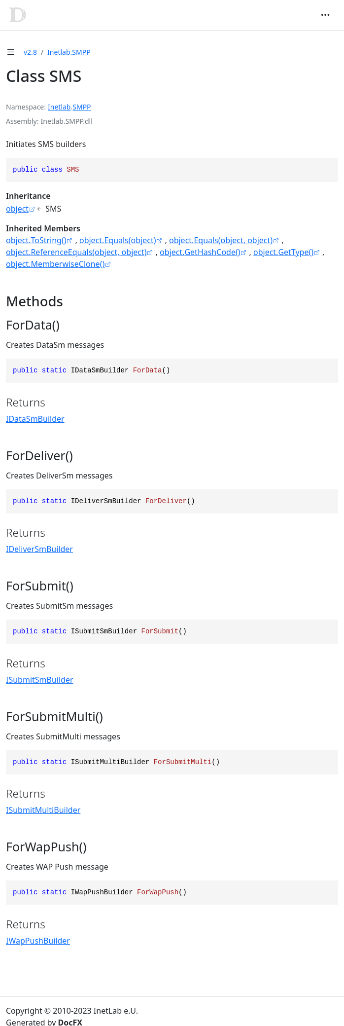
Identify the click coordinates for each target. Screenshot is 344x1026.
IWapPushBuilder (38, 940)
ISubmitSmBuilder (39, 679)
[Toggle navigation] (325, 14)
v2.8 (30, 52)
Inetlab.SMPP (69, 52)
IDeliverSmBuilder (39, 549)
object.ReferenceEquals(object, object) (76, 252)
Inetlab (59, 106)
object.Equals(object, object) (221, 240)
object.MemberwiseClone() (55, 263)
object (17, 208)
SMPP (81, 106)
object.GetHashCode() (200, 252)
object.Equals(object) (117, 240)
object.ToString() (36, 240)
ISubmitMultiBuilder (43, 810)
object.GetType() (283, 252)
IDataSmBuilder (35, 418)
